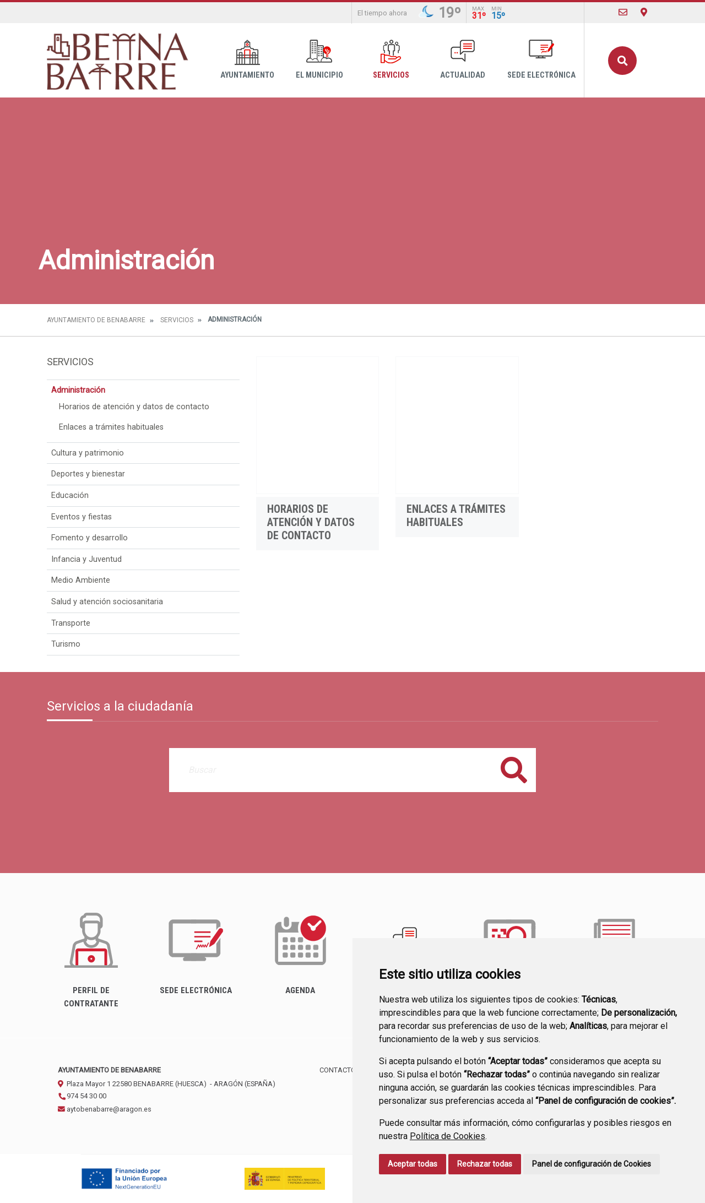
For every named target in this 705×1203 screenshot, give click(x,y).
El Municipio (319, 60)
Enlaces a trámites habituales (111, 427)
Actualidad (462, 60)
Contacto (337, 1070)
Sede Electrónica (541, 60)
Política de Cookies (447, 1136)
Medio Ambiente (80, 580)
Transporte (70, 623)
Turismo (65, 644)
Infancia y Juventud (86, 559)
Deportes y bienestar (88, 474)
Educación (70, 495)
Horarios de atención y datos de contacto (134, 406)
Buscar (622, 60)
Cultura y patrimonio (87, 453)
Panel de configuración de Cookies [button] (591, 1163)
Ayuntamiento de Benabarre (96, 320)
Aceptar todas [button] (412, 1163)
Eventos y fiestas (81, 517)
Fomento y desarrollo (89, 538)
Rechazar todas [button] (484, 1163)
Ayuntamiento (247, 60)
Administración (78, 390)
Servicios (391, 60)
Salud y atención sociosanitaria (107, 601)
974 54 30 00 (82, 1096)
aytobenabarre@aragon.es (104, 1109)
